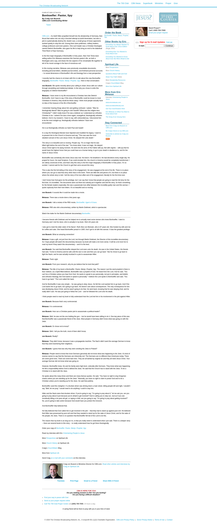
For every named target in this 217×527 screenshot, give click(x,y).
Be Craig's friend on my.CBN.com (117, 131)
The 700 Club (123, 3)
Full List (169, 42)
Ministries (159, 3)
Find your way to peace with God (56, 497)
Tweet (48, 25)
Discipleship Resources (117, 80)
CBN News (136, 3)
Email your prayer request (158, 33)
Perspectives (114, 67)
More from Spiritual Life (114, 86)
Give (176, 3)
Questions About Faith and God (116, 74)
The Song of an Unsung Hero (116, 117)
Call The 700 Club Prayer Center (56, 504)
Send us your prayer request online (57, 501)
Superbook (148, 3)
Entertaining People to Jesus (74, 433)
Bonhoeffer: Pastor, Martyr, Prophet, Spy (65, 81)
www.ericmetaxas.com (113, 102)
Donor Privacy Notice (145, 520)
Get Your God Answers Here (115, 108)
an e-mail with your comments (62, 458)
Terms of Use (160, 520)
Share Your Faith (111, 77)
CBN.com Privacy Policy (125, 520)
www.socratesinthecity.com (115, 105)
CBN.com (45, 36)
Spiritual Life (54, 453)
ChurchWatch (115, 83)
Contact (169, 520)
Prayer (168, 3)
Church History (115, 70)
